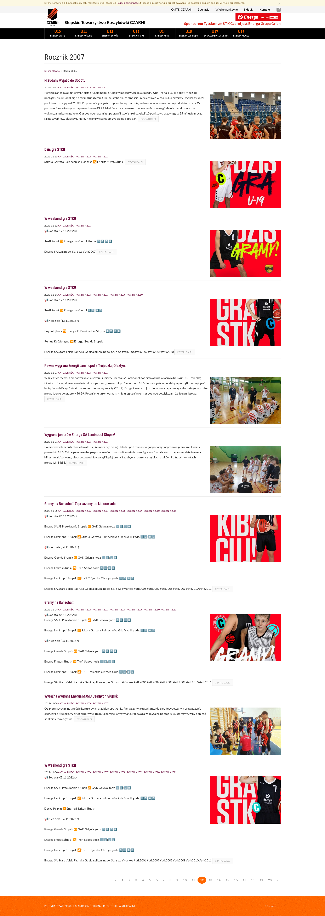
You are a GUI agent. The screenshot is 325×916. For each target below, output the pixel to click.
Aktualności (66, 87)
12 (202, 880)
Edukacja (203, 9)
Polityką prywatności (128, 2)
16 (236, 880)
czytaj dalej (148, 119)
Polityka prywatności (58, 906)
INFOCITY (272, 906)
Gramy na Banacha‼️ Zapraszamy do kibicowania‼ (81, 504)
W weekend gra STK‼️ (60, 218)
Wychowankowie (227, 9)
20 (270, 880)
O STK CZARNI (181, 9)
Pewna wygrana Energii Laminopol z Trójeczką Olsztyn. (85, 365)
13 (210, 880)
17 (244, 880)
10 (185, 880)
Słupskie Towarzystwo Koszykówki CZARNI (105, 22)
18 (253, 880)
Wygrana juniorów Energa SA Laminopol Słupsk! (79, 434)
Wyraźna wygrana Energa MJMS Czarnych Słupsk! (81, 696)
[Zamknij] (279, 3)
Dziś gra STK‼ (54, 149)
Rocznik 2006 (83, 87)
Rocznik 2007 (100, 87)
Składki (248, 9)
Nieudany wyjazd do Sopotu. (65, 80)
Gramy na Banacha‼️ (59, 602)
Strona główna (52, 70)
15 (227, 880)
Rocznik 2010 (134, 294)
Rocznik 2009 (117, 294)
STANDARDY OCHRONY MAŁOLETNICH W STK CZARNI (105, 906)
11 (193, 880)
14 (219, 880)
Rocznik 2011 (168, 510)
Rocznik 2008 (117, 510)
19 (261, 880)
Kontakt (265, 9)
